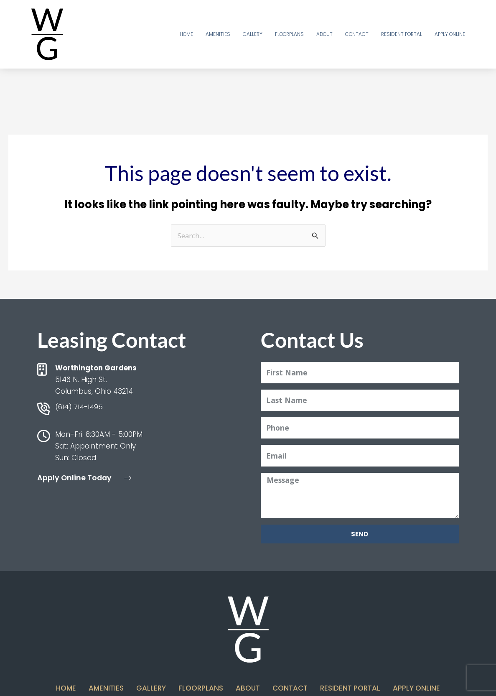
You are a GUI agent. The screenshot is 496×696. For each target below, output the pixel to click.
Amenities (218, 34)
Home (186, 34)
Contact (357, 34)
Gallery (252, 34)
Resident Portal (401, 34)
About (324, 34)
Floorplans (289, 34)
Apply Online (450, 34)
